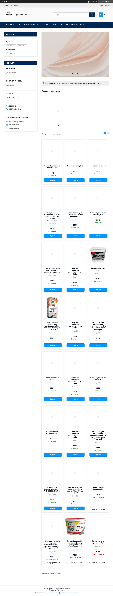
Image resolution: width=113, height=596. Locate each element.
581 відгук (94, 1)
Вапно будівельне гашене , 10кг (98, 214)
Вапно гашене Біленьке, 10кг (52, 432)
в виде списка (108, 134)
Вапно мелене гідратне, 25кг (98, 542)
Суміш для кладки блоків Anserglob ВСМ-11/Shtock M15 (52, 270)
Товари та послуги (26, 25)
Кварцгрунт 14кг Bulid (98, 269)
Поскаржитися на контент (51, 593)
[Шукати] (92, 14)
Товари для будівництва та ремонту (76, 83)
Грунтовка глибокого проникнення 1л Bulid (75, 380)
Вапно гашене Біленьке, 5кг (98, 488)
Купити (52, 180)
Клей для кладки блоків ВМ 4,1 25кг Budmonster (75, 214)
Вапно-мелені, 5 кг (75, 166)
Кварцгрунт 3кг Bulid (52, 379)
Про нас (45, 25)
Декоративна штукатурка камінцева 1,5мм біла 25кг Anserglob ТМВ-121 (52, 326)
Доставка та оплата (75, 25)
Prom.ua (67, 589)
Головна (10, 25)
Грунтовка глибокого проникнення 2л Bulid (75, 271)
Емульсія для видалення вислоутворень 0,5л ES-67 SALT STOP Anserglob (97, 326)
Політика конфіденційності (69, 593)
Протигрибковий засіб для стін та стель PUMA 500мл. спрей (75, 490)
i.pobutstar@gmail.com (16, 121)
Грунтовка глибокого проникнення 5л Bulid (75, 434)
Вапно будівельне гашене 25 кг (98, 379)
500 (58, 125)
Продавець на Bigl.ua (56, 591)
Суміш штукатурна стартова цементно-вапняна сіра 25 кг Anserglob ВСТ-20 (52, 544)
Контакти (57, 25)
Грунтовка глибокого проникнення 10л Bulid (75, 325)
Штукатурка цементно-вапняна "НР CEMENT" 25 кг (52, 489)
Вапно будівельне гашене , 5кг (52, 167)
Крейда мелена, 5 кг (97, 166)
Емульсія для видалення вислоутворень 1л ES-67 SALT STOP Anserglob (98, 435)
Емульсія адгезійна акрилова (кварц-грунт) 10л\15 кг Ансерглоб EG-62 (75, 544)
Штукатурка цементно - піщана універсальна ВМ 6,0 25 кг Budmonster (52, 216)
